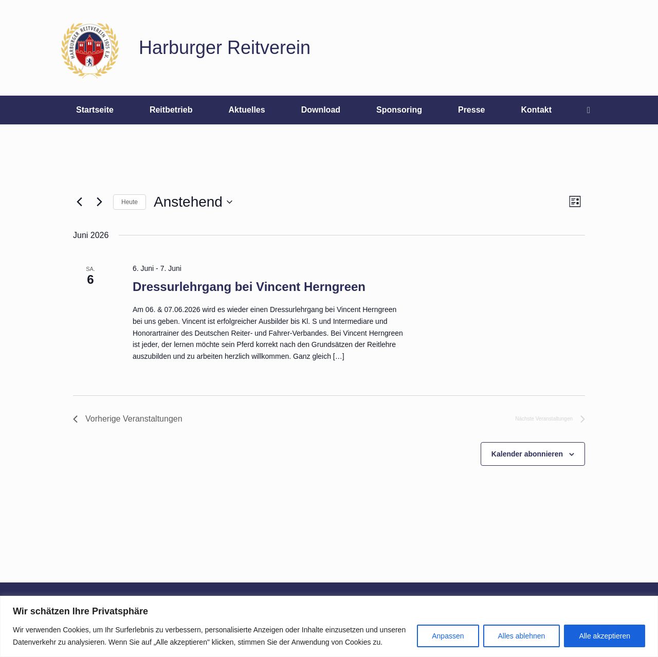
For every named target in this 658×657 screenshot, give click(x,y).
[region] (329, 626)
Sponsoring (399, 109)
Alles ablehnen (521, 636)
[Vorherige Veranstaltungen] (79, 202)
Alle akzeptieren (604, 636)
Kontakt (536, 109)
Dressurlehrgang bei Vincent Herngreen (249, 287)
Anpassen (448, 636)
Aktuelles (246, 109)
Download (320, 109)
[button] (591, 110)
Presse (471, 109)
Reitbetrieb (171, 109)
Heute (129, 202)
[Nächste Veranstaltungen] (99, 202)
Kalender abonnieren (527, 454)
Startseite (95, 109)
